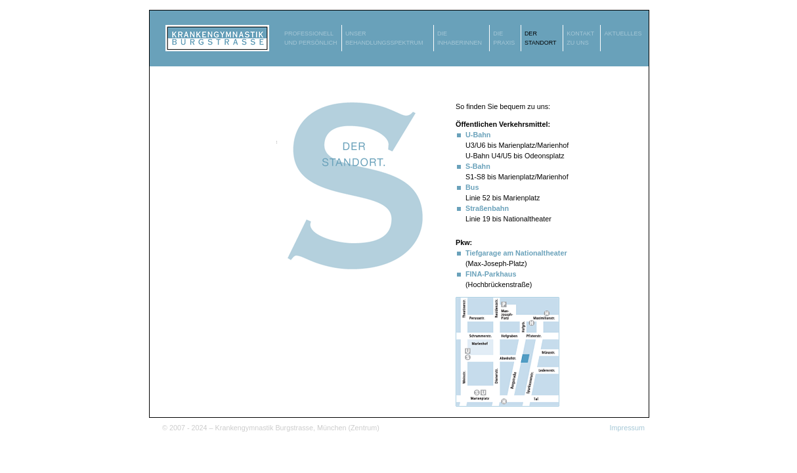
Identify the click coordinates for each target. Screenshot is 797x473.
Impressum (627, 428)
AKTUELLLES (622, 33)
